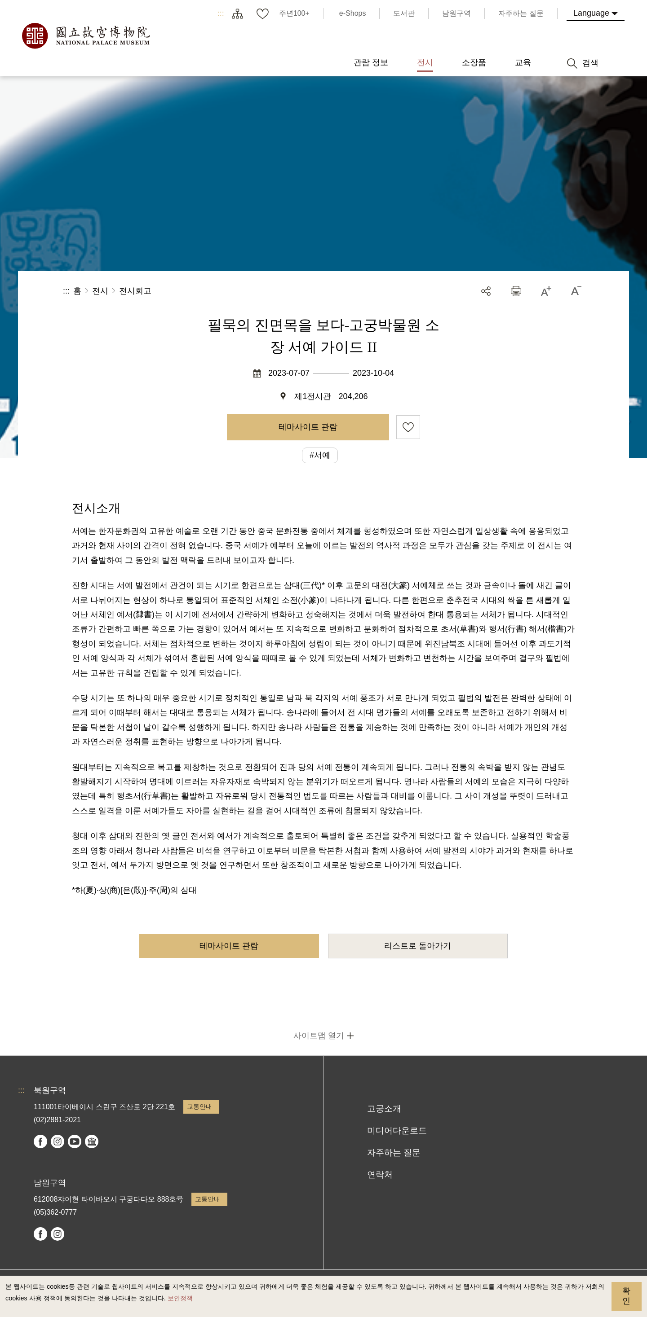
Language (591, 13)
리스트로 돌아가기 (417, 945)
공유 (486, 291)
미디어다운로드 (397, 1130)
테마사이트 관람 (308, 426)
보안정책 (180, 1298)
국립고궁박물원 (85, 35)
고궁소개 (384, 1108)
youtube (74, 1141)
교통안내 (199, 1106)
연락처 (380, 1174)
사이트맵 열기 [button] (318, 1035)
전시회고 (135, 290)
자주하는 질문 (394, 1152)
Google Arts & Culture (91, 1141)
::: (220, 13)
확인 (626, 1295)
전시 (100, 290)
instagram (57, 1141)
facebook (40, 1141)
